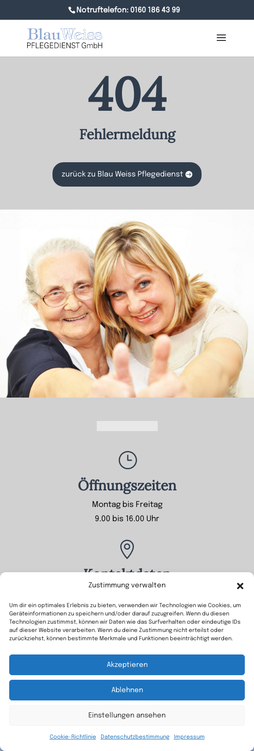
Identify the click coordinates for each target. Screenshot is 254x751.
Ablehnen (127, 690)
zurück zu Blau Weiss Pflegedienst (122, 174)
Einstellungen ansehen (127, 715)
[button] (240, 586)
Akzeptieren (127, 665)
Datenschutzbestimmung (135, 737)
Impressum (189, 737)
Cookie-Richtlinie (73, 737)
